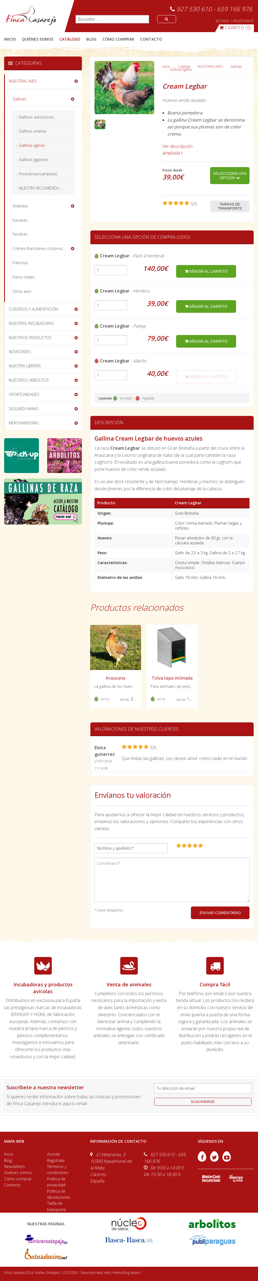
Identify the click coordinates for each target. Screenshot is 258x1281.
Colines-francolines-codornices (40, 248)
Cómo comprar (17, 1178)
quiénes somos (37, 39)
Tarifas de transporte (230, 206)
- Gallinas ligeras (30, 145)
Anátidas (20, 206)
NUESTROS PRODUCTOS (30, 337)
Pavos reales (24, 277)
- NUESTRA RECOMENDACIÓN (42, 188)
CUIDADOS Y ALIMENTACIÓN (33, 309)
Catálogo (184, 66)
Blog (8, 1160)
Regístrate (56, 1160)
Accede (53, 1154)
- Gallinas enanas (31, 131)
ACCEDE (222, 21)
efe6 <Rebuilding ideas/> (122, 1272)
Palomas (20, 262)
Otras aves (22, 291)
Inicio (10, 39)
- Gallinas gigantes (32, 159)
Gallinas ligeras (181, 69)
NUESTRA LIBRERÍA (25, 365)
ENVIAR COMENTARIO (220, 913)
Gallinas (236, 66)
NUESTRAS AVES (210, 66)
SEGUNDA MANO (24, 408)
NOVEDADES (20, 351)
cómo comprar (118, 39)
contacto (151, 39)
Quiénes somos (18, 1172)
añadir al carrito (206, 271)
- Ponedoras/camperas (37, 173)
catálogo (69, 39)
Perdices (20, 234)
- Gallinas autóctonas (35, 117)
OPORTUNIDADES (24, 394)
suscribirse (203, 1102)
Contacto (12, 1184)
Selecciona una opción (230, 175)
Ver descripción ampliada (177, 149)
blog (91, 39)
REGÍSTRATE (243, 21)
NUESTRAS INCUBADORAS (31, 323)
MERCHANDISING (24, 423)
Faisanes (20, 220)
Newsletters (14, 1166)
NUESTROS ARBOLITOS (29, 380)
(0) (235, 28)
